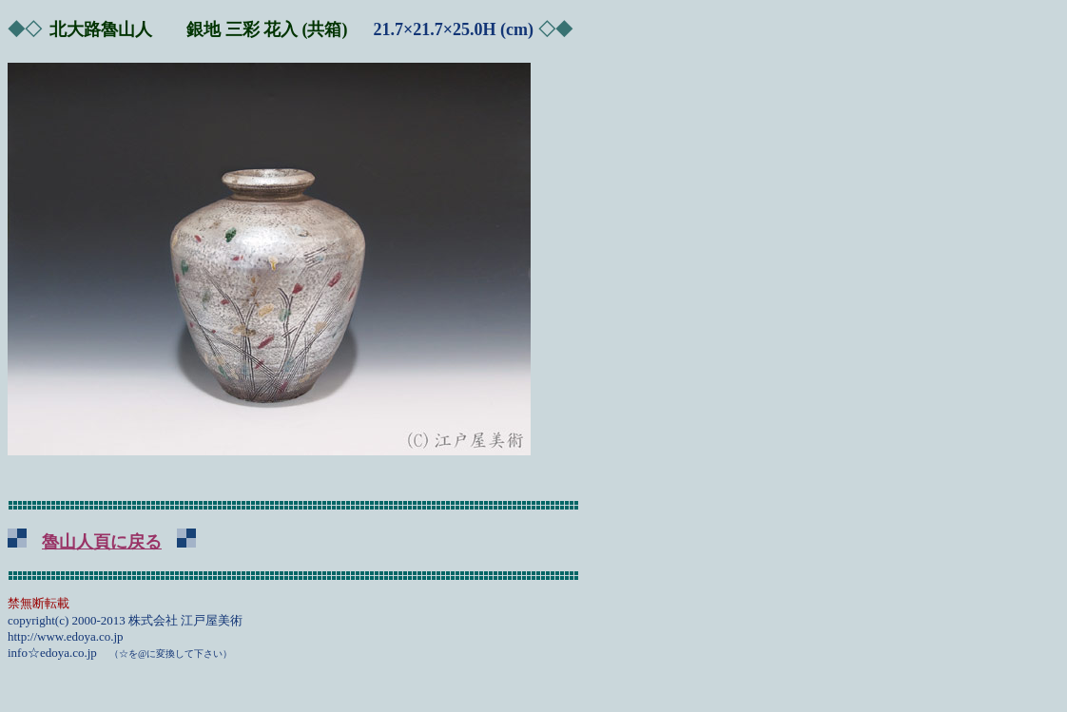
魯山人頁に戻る (102, 541)
